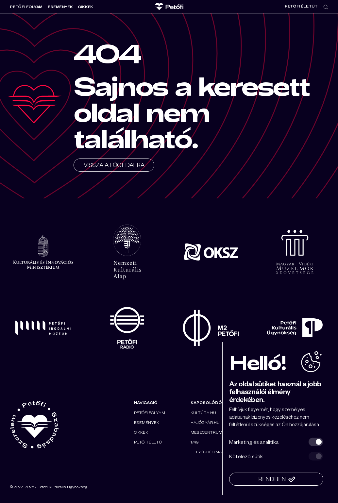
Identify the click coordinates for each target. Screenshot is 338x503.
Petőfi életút (301, 5)
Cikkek (85, 6)
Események (60, 6)
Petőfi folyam (26, 6)
